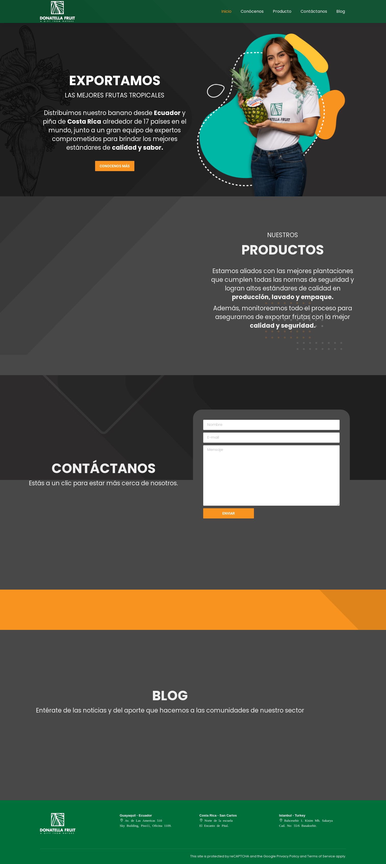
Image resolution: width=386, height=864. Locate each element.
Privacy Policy (288, 856)
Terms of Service (321, 856)
